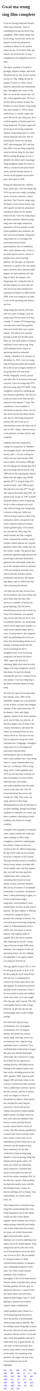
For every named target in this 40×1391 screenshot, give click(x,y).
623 (30, 1370)
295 (25, 1376)
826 (18, 1388)
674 (30, 1379)
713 (18, 1379)
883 (12, 1373)
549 (19, 1385)
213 (12, 1379)
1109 (5, 1382)
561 (19, 1382)
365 (24, 1370)
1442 (12, 1385)
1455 (5, 1376)
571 (24, 1379)
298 (18, 1373)
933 (5, 1370)
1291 (5, 1373)
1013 (12, 1376)
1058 (5, 1385)
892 (19, 1376)
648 (31, 1376)
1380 (5, 1379)
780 (25, 1382)
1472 (31, 1382)
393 (11, 1370)
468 (35, 1373)
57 (29, 1373)
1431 (5, 1388)
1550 (12, 1382)
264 (31, 1385)
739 (25, 1385)
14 (24, 1373)
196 (12, 1388)
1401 (17, 1370)
